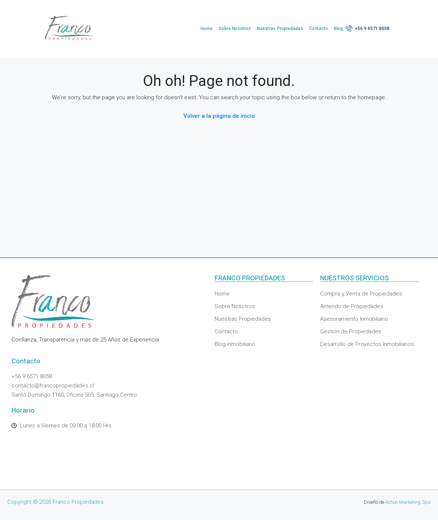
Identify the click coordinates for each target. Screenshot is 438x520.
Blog (338, 28)
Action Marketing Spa (408, 502)
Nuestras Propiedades (280, 28)
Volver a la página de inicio (219, 116)
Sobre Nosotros (235, 28)
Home (206, 28)
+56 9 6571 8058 (367, 28)
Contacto (318, 28)
